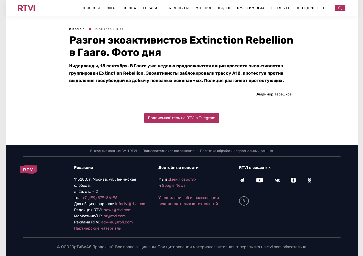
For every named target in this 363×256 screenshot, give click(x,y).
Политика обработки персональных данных (236, 151)
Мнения (203, 8)
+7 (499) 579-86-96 (100, 197)
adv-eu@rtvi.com (117, 222)
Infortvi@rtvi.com (130, 203)
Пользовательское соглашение (168, 151)
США (111, 8)
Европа (129, 8)
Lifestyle (280, 8)
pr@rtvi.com (115, 216)
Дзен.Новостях (182, 179)
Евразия (151, 8)
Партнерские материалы (97, 228)
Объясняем (177, 8)
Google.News (174, 185)
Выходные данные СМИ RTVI (113, 151)
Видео (224, 8)
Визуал (77, 29)
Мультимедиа (251, 8)
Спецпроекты (310, 8)
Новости (91, 8)
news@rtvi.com (118, 210)
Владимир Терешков (273, 94)
